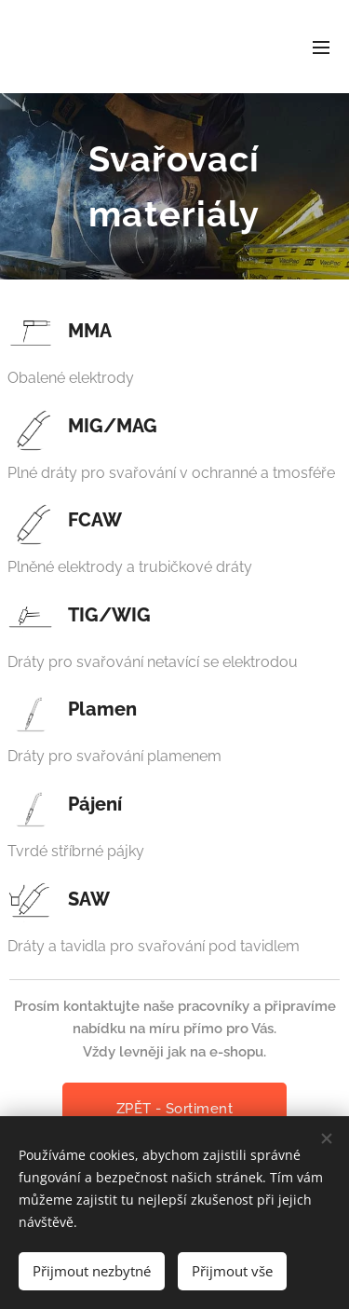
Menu (321, 47)
